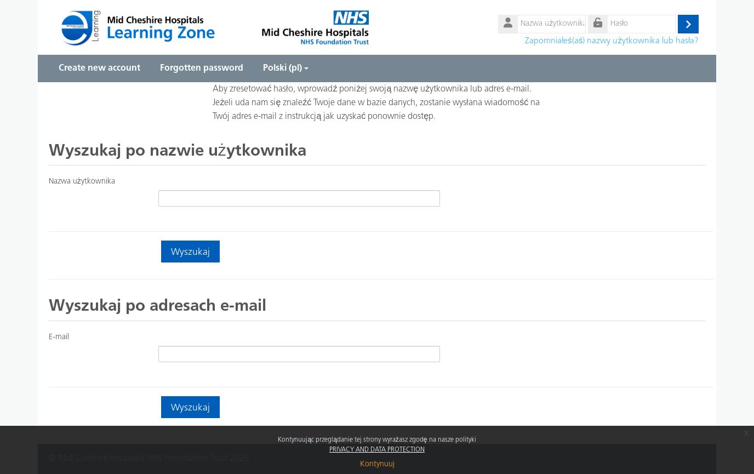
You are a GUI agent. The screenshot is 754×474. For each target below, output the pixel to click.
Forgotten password (201, 68)
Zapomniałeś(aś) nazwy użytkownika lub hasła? (612, 41)
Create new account (99, 68)
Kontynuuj (377, 464)
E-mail (59, 337)
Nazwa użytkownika (82, 182)
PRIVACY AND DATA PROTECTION (377, 450)
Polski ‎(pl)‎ (286, 68)
